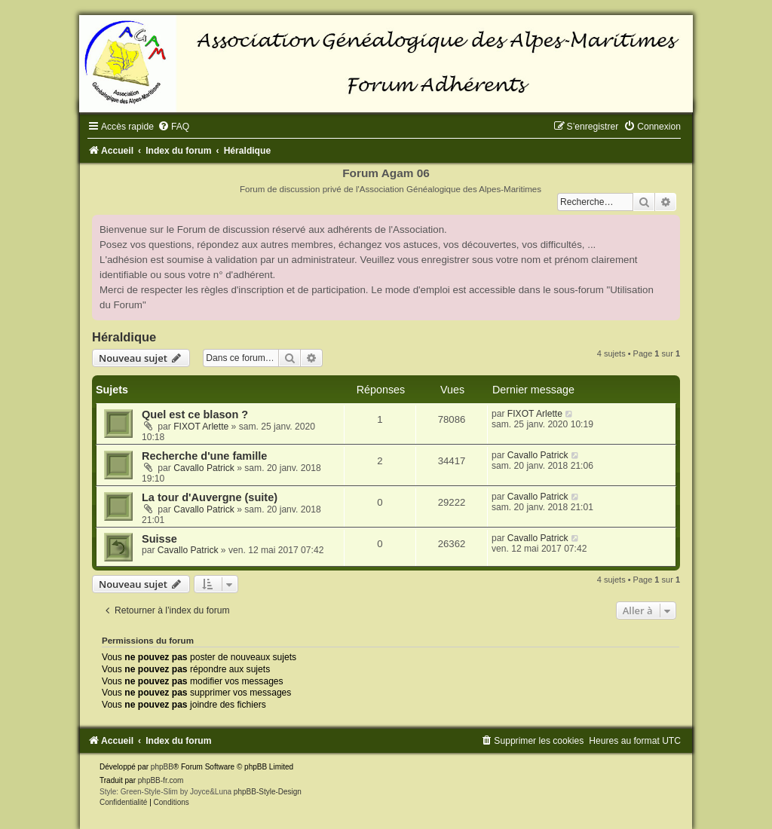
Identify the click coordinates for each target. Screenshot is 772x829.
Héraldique (124, 337)
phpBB (162, 767)
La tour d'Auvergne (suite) (209, 497)
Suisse (159, 539)
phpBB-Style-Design (268, 792)
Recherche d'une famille (204, 456)
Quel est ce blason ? (195, 414)
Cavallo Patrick (203, 468)
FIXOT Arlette (200, 426)
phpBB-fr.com (161, 780)
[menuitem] (173, 126)
